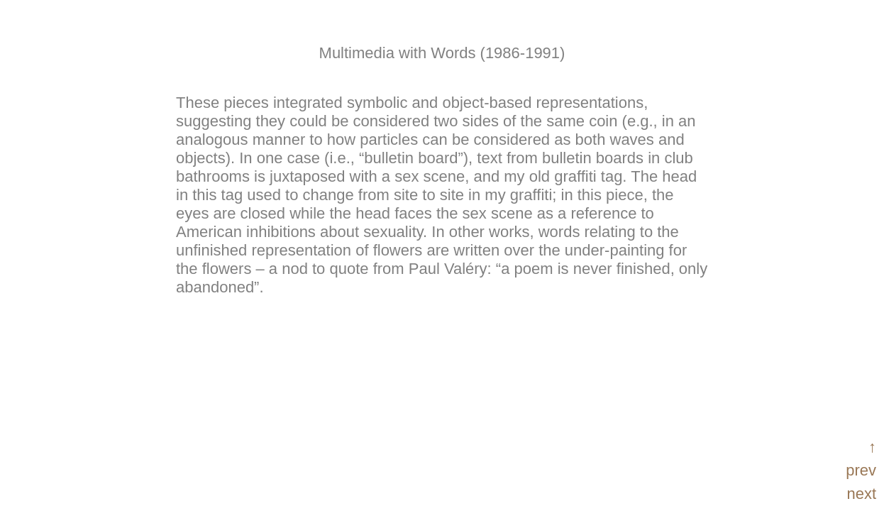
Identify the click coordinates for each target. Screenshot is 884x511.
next (861, 493)
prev (861, 470)
